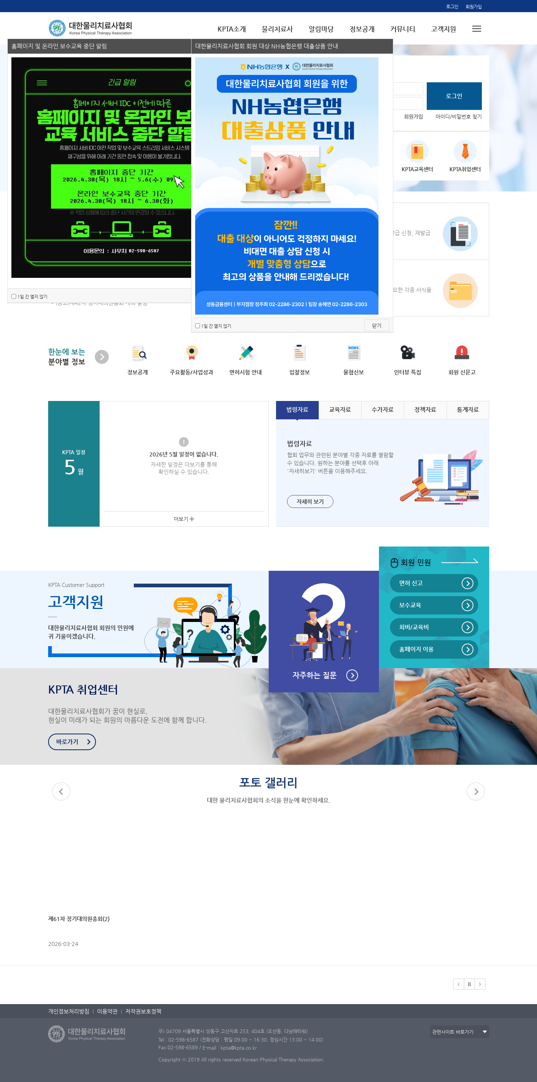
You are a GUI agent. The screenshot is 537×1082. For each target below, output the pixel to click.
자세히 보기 (310, 501)
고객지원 (443, 29)
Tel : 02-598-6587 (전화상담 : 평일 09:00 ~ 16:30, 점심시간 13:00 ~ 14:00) (240, 1039)
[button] (476, 791)
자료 (297, 409)
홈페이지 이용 (416, 649)
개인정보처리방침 (68, 1011)
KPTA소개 (232, 29)
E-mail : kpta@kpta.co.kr (230, 1047)
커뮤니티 (402, 29)
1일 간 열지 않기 (32, 296)
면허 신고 (411, 583)
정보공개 (362, 29)
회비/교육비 (414, 627)
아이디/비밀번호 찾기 (459, 116)
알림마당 (321, 29)
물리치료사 (277, 29)
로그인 (452, 6)
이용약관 (107, 1011)
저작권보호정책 (143, 1011)
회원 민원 (410, 562)
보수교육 (410, 605)
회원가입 (474, 6)
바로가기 (67, 741)
